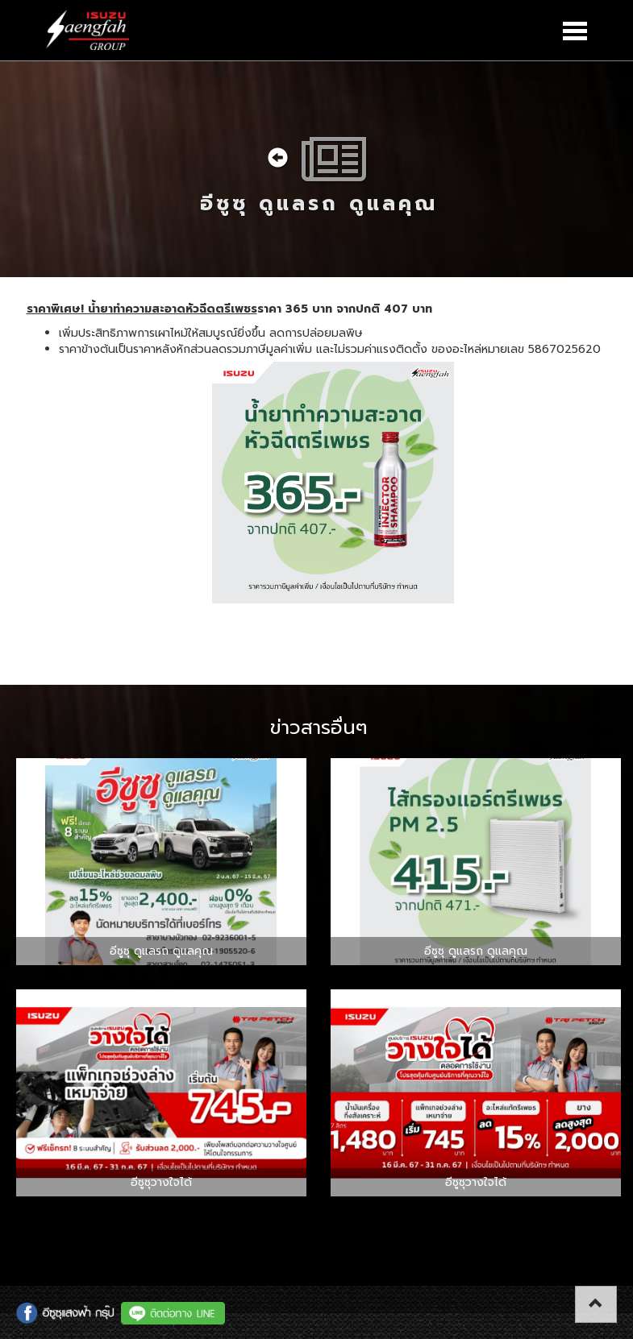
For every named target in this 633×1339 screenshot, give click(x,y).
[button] (596, 1304)
